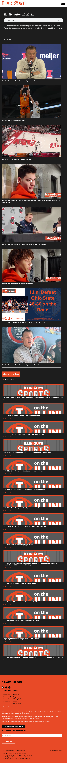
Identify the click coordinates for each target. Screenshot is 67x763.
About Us (16, 694)
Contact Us (17, 703)
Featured (6, 694)
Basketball (7, 696)
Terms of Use (17, 701)
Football (6, 698)
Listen (8, 400)
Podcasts (6, 701)
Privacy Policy (17, 698)
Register (16, 696)
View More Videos (11, 374)
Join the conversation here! (13, 726)
